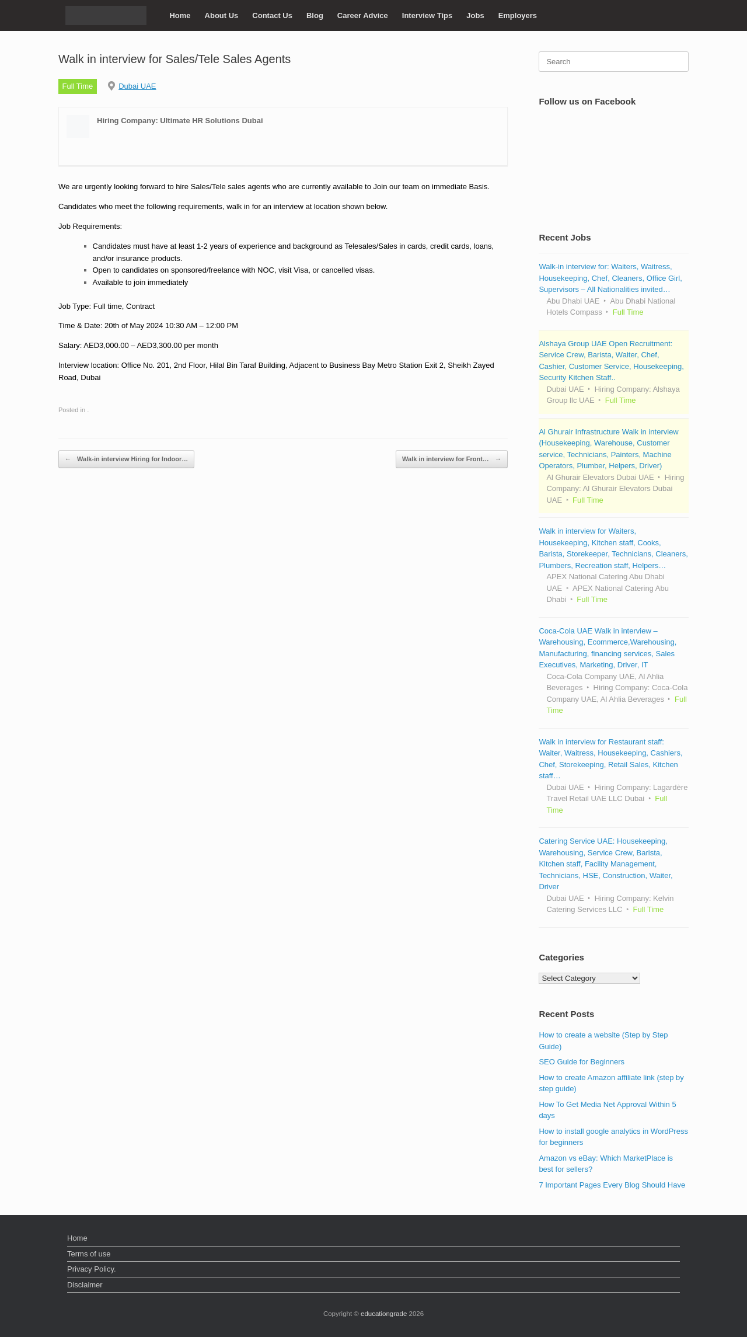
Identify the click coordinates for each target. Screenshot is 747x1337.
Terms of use (88, 1253)
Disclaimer (85, 1284)
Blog (314, 15)
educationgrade (384, 1313)
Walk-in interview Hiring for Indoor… (126, 459)
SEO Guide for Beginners (581, 1061)
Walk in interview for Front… (451, 459)
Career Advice (362, 15)
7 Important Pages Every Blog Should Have (612, 1185)
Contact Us (272, 15)
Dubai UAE (137, 86)
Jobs (475, 15)
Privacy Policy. (91, 1269)
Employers (517, 15)
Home (179, 15)
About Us (222, 15)
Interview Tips (427, 15)
